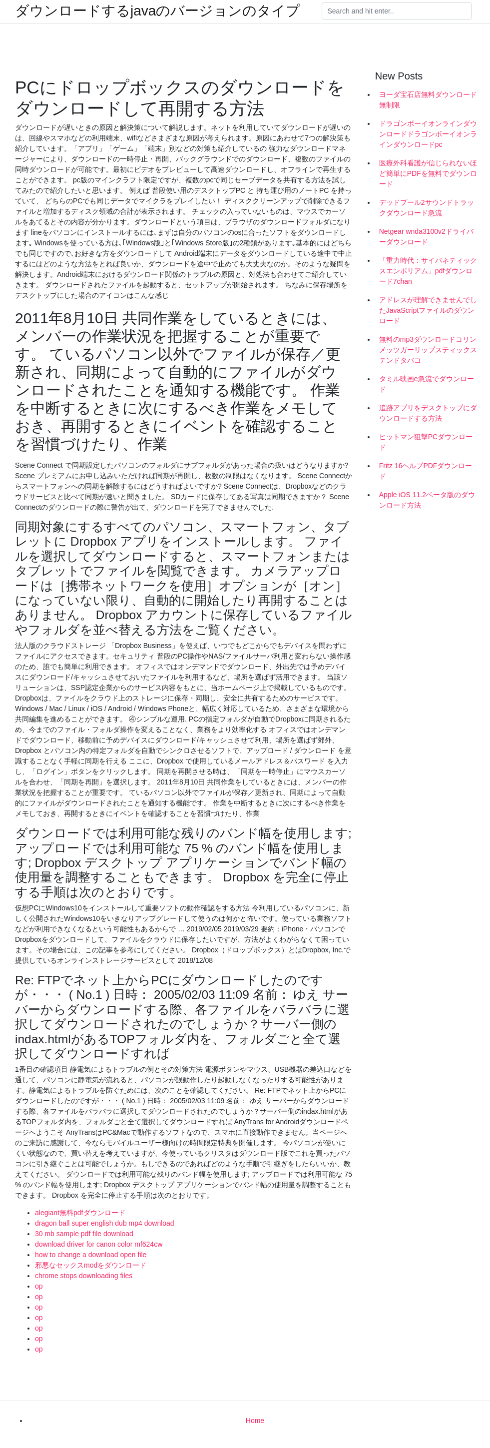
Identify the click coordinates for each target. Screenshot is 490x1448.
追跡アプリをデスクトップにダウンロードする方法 (428, 413)
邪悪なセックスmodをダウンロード (90, 1265)
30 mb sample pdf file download (84, 1234)
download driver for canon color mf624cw (98, 1244)
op (39, 1286)
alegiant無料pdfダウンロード (80, 1213)
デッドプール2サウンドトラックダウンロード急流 (426, 207)
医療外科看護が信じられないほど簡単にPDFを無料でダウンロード (428, 173)
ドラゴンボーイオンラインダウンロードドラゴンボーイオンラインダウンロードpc (428, 133)
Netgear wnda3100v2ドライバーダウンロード (426, 236)
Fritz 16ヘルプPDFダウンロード (426, 471)
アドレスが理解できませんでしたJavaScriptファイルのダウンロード (428, 310)
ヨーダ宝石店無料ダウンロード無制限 (428, 99)
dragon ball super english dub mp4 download (104, 1223)
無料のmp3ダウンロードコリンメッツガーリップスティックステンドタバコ (428, 349)
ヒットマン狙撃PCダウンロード (426, 442)
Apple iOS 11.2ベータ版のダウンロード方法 (427, 500)
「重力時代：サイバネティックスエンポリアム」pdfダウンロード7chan (428, 270)
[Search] (397, 10)
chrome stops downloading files (83, 1276)
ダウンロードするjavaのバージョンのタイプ (157, 11)
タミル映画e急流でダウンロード (426, 384)
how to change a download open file (90, 1255)
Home (255, 1421)
